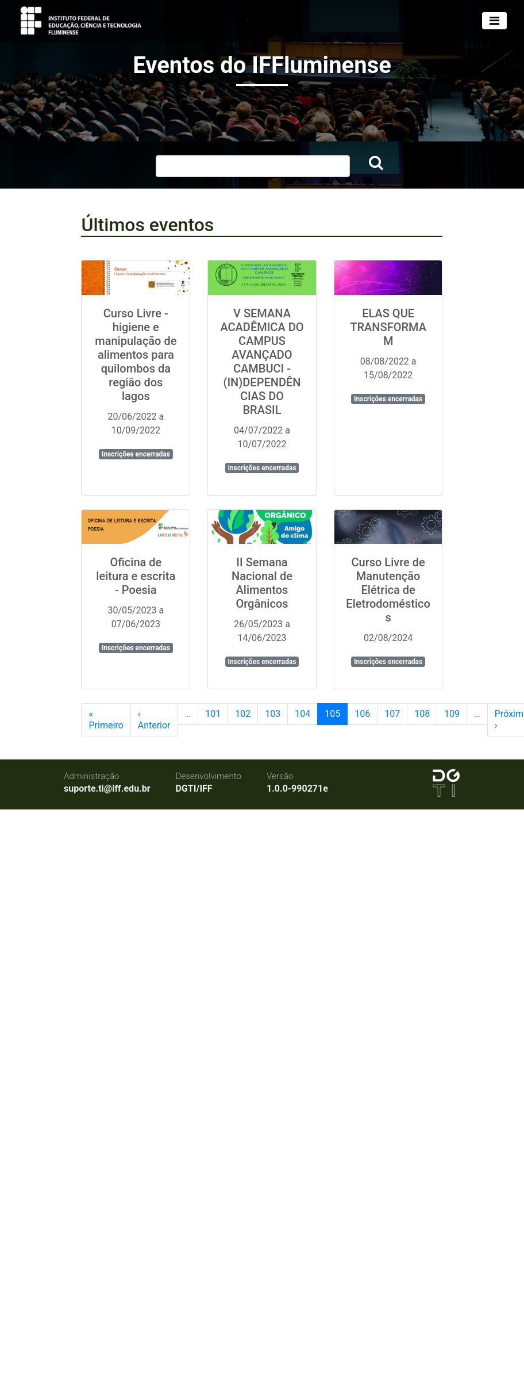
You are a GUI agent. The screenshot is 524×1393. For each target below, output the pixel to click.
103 (272, 713)
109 (452, 713)
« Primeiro (105, 719)
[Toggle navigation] (494, 20)
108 (422, 713)
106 (362, 713)
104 (302, 713)
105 (332, 713)
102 (243, 713)
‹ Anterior (154, 719)
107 (392, 713)
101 (213, 713)
